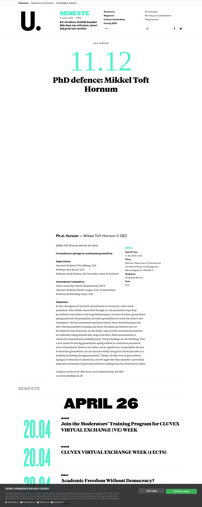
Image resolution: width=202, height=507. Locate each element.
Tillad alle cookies (181, 491)
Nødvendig (13, 502)
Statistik (44, 502)
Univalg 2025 (110, 23)
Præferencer (29, 502)
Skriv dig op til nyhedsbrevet (158, 15)
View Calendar (95, 437)
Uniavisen (23, 3)
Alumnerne (109, 11)
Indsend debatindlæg (114, 19)
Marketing (58, 502)
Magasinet (109, 15)
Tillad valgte (151, 491)
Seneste (74, 13)
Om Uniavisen (151, 11)
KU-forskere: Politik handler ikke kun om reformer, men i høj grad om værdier (78, 25)
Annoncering (110, 480)
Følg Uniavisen (151, 19)
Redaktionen (110, 472)
